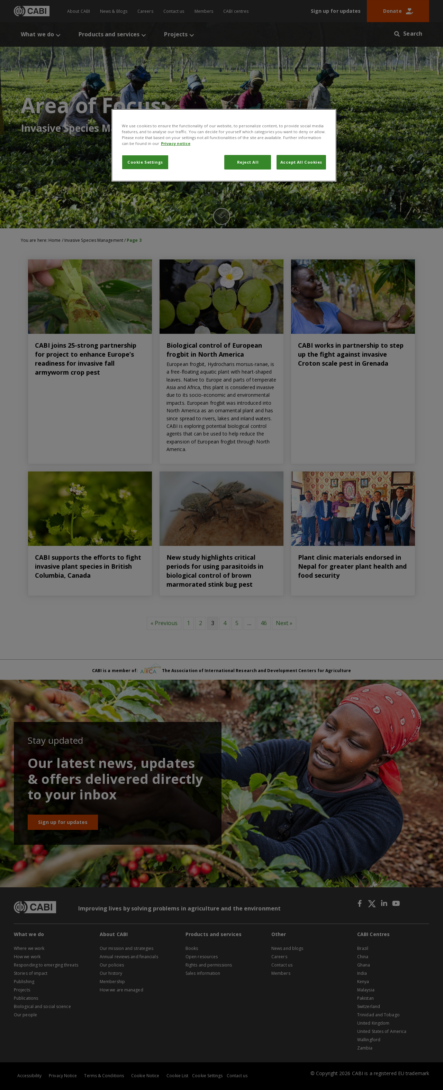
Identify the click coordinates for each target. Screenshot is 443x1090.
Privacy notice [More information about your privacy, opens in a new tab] (175, 143)
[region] (223, 145)
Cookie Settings (145, 162)
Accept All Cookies (301, 162)
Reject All (248, 162)
